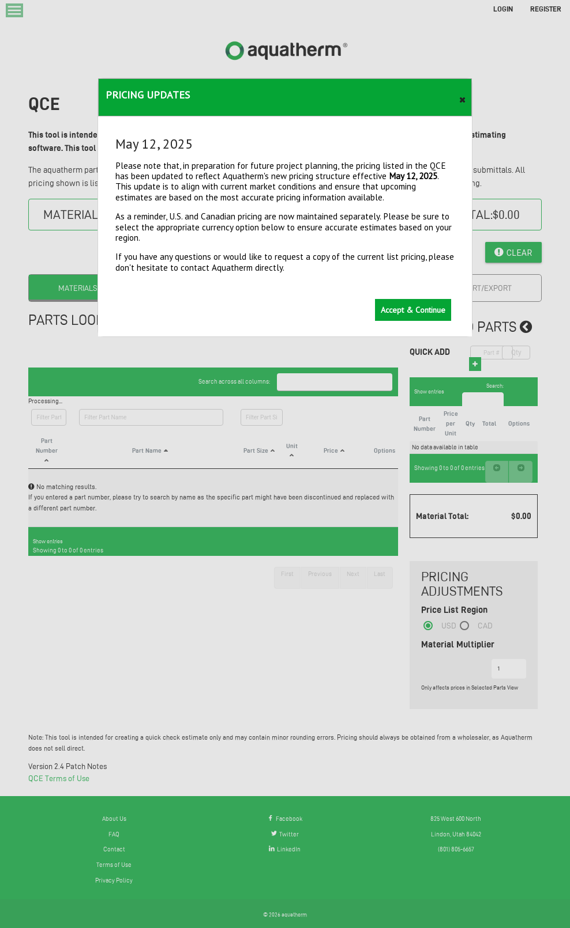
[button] (462, 97)
